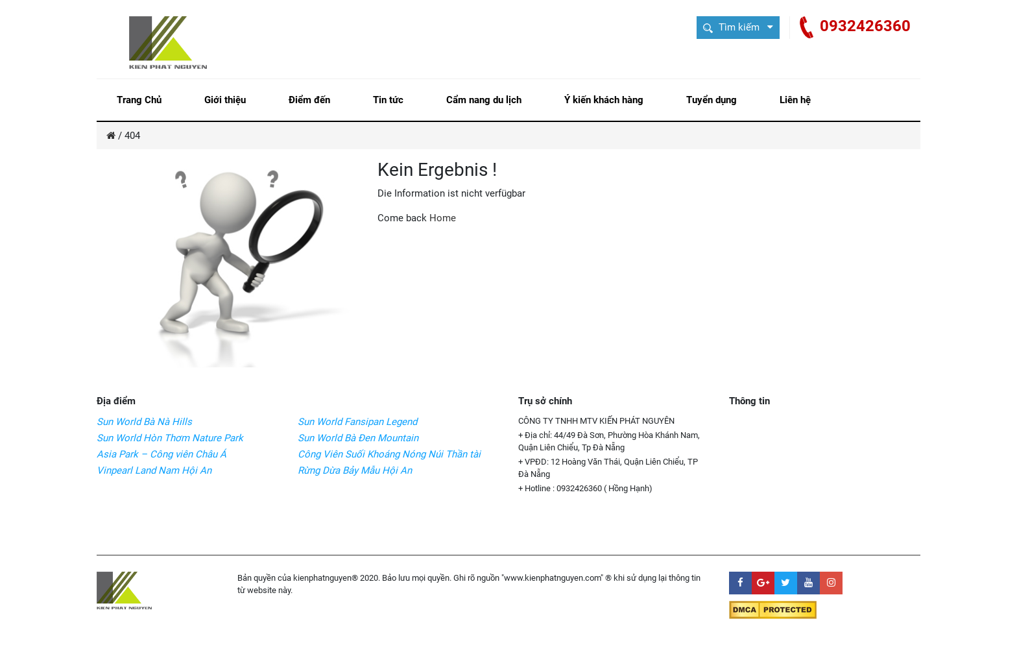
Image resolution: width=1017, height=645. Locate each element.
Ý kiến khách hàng (603, 100)
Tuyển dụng (711, 100)
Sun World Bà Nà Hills (144, 422)
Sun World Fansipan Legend (357, 422)
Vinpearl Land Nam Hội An (154, 470)
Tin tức (388, 100)
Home (442, 218)
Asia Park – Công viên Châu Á (161, 454)
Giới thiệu (225, 100)
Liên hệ (795, 100)
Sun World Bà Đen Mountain (358, 438)
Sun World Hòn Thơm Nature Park (170, 438)
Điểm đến (309, 100)
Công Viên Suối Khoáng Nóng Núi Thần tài (389, 454)
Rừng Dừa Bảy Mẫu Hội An (355, 470)
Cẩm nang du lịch (483, 100)
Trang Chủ (139, 100)
